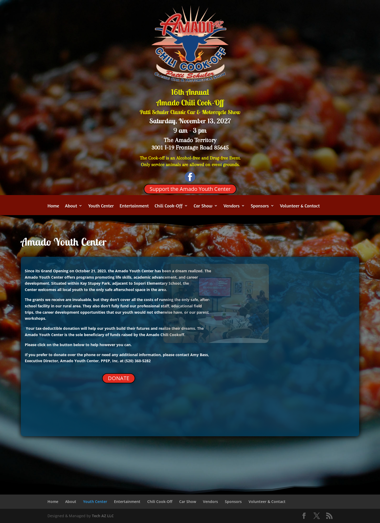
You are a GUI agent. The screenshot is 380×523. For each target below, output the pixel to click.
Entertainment (134, 206)
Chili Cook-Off (169, 206)
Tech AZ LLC (103, 515)
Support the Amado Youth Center (190, 188)
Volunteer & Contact (300, 206)
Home (53, 206)
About (71, 206)
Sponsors (260, 206)
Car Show (203, 206)
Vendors (232, 206)
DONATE (118, 378)
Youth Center (101, 206)
